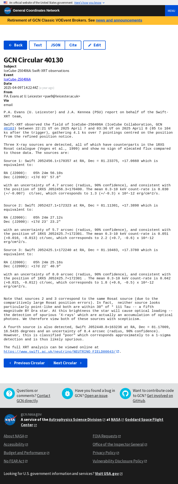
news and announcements (119, 20)
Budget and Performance (25, 452)
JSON (55, 45)
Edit (94, 45)
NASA (116, 419)
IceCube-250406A (17, 79)
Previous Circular (26, 363)
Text (38, 45)
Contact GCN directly (33, 398)
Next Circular (68, 363)
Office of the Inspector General (118, 444)
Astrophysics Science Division (75, 419)
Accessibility (14, 444)
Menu (171, 11)
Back (15, 45)
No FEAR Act (14, 461)
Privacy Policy (104, 452)
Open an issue (96, 395)
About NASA (14, 436)
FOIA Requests (105, 436)
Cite (73, 45)
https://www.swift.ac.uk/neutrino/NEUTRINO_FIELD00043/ (60, 351)
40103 (9, 128)
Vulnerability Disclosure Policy (118, 461)
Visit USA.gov (107, 473)
